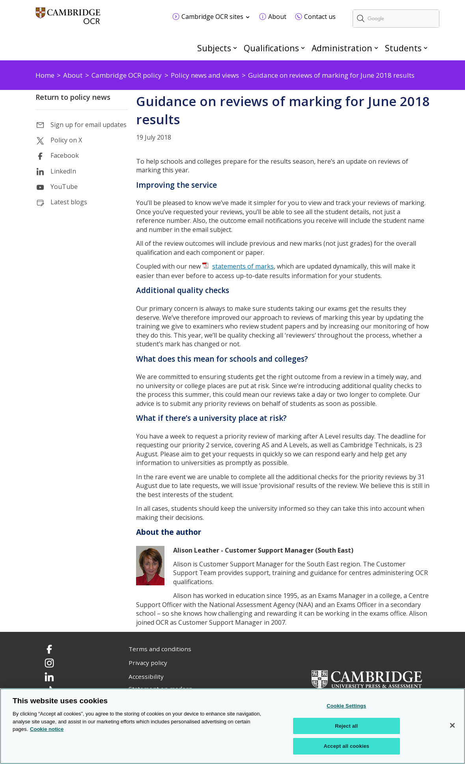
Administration (342, 48)
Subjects (214, 48)
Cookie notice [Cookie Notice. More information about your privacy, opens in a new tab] (46, 729)
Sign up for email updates (88, 124)
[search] (396, 18)
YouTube (64, 186)
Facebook (64, 155)
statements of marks (243, 266)
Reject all (346, 726)
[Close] (452, 725)
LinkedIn (63, 171)
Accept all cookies (346, 746)
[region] (232, 726)
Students (403, 48)
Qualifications (271, 48)
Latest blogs (68, 202)
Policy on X (66, 140)
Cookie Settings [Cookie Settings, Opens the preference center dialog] (346, 706)
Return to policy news (72, 97)
